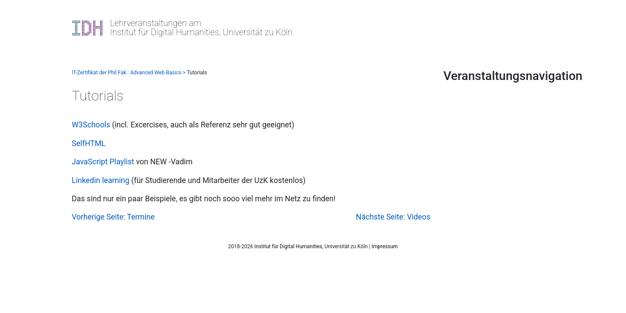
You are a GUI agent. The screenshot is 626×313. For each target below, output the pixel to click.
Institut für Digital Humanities (288, 246)
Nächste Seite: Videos (393, 217)
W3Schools (91, 124)
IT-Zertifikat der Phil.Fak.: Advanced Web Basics (126, 73)
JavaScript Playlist (103, 161)
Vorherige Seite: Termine (113, 217)
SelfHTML (89, 143)
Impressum (385, 246)
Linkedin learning (101, 180)
